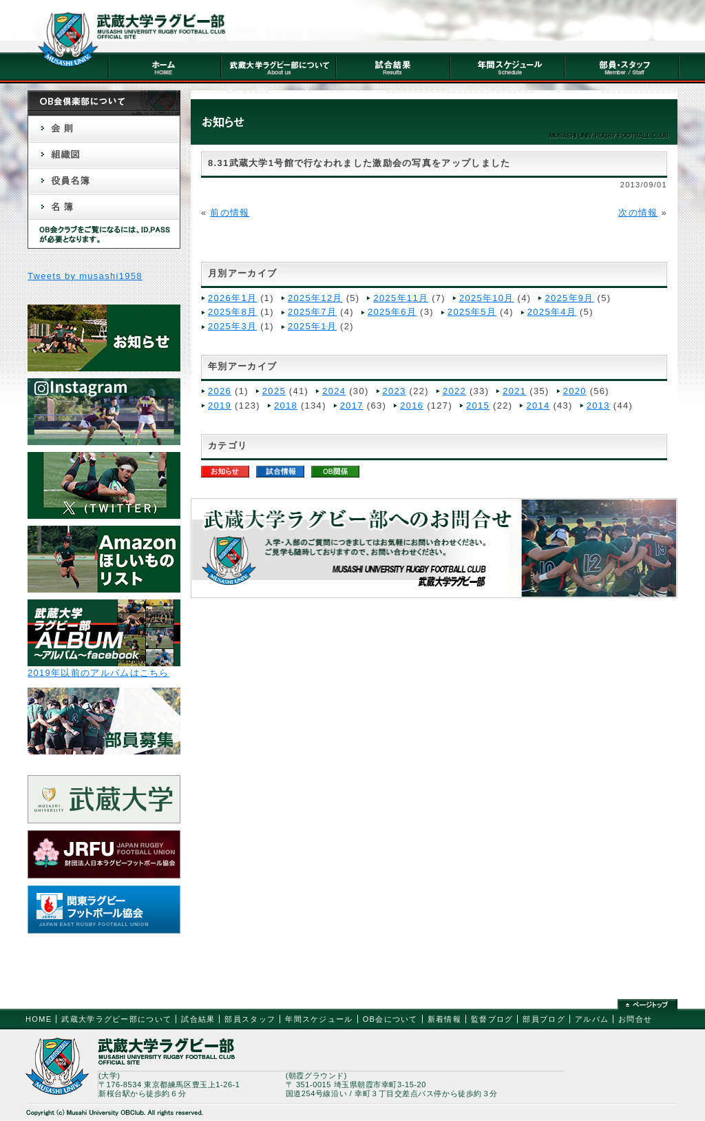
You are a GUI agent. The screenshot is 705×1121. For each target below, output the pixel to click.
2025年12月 (315, 298)
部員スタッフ (249, 1019)
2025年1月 (312, 326)
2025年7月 (312, 312)
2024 (334, 391)
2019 (219, 405)
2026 (219, 391)
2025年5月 (472, 312)
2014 (537, 405)
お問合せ (635, 1019)
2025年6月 (392, 312)
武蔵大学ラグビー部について (116, 1019)
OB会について (390, 1019)
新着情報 (444, 1019)
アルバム (592, 1019)
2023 (394, 391)
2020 (575, 391)
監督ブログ (492, 1019)
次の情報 (637, 212)
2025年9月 (569, 298)
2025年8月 (232, 312)
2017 (352, 405)
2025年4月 (551, 312)
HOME (38, 1019)
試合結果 (198, 1019)
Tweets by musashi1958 (85, 276)
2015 (478, 405)
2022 (454, 391)
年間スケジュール (318, 1019)
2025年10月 (486, 298)
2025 (274, 391)
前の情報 (229, 212)
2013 (598, 405)
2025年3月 (232, 326)
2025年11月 (400, 298)
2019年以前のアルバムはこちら (98, 673)
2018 (285, 405)
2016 (411, 405)
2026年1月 (232, 298)
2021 (514, 391)
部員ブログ (544, 1019)
